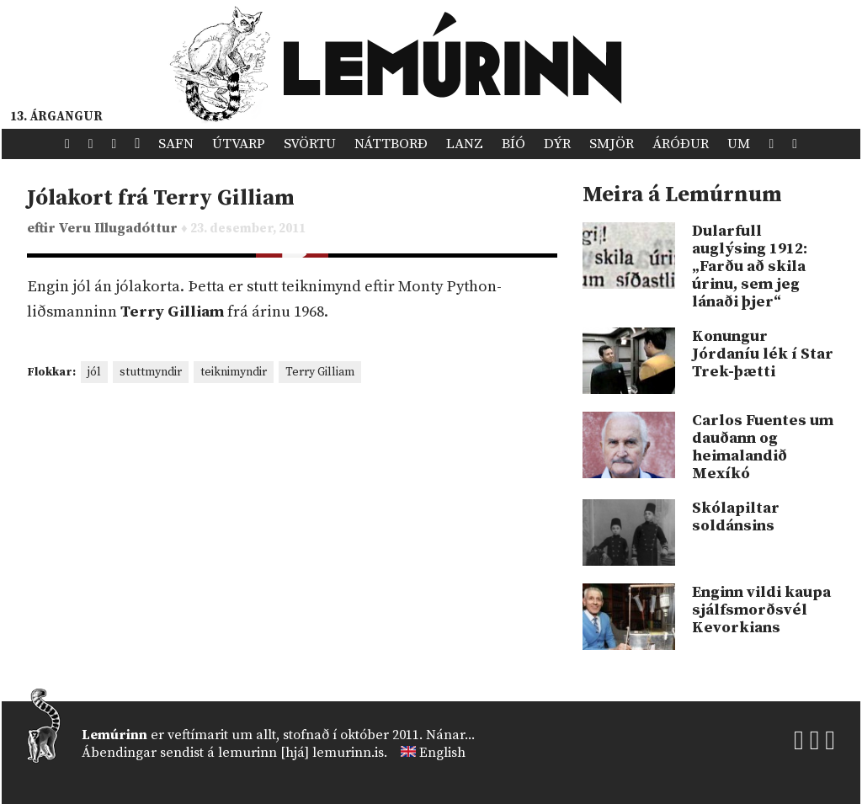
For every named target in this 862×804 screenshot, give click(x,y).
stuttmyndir (151, 372)
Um (738, 144)
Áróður (680, 144)
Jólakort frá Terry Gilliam (161, 198)
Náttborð (391, 144)
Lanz (464, 144)
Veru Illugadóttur (120, 228)
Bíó (513, 144)
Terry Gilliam (319, 372)
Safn (176, 144)
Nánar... (450, 735)
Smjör (611, 144)
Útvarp (238, 144)
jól (94, 372)
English (442, 752)
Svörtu (310, 144)
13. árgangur (56, 117)
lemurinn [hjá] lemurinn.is (301, 752)
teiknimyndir (233, 372)
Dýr (557, 144)
